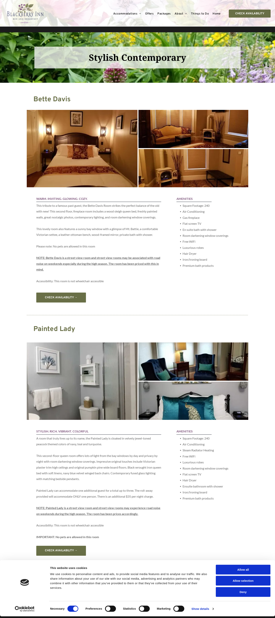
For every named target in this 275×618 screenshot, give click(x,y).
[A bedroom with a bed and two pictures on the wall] (82, 148)
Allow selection (243, 582)
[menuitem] (127, 14)
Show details (200, 610)
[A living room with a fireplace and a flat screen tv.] (193, 168)
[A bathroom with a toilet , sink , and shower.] (82, 381)
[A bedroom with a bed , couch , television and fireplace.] (193, 129)
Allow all (243, 571)
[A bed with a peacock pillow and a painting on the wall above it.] (193, 401)
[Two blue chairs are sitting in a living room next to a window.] (193, 361)
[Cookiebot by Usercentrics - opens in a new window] (24, 610)
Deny (243, 593)
